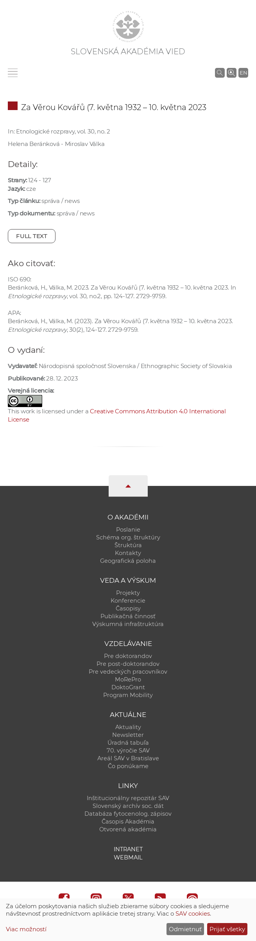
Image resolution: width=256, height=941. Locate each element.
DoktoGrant (128, 687)
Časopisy (128, 608)
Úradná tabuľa (128, 742)
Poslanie (128, 529)
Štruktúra (128, 545)
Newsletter (128, 734)
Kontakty (128, 553)
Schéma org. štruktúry (128, 537)
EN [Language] (243, 72)
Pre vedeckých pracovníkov (128, 671)
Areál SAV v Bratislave (128, 758)
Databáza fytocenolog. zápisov (128, 813)
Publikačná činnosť (128, 616)
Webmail (128, 857)
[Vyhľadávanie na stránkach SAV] (220, 72)
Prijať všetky (227, 929)
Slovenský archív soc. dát (128, 805)
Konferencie (128, 600)
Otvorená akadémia (128, 829)
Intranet (128, 849)
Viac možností (26, 929)
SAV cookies (192, 913)
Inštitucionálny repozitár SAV (128, 798)
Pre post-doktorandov (128, 663)
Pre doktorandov (128, 656)
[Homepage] (128, 26)
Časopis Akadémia (128, 821)
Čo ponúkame (128, 766)
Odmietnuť (185, 929)
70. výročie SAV (128, 750)
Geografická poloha (128, 560)
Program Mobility (128, 695)
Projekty (128, 592)
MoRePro (128, 679)
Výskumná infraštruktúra (128, 624)
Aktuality (128, 727)
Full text (31, 236)
